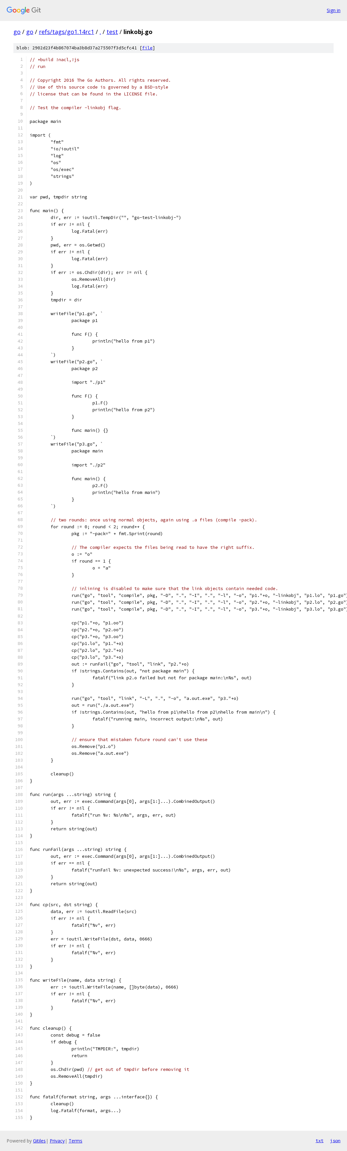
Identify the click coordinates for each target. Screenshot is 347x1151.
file (147, 48)
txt (319, 1140)
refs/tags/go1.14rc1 (66, 32)
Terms (75, 1141)
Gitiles (39, 1141)
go (17, 32)
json (335, 1140)
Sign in (333, 10)
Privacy (57, 1141)
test (112, 32)
